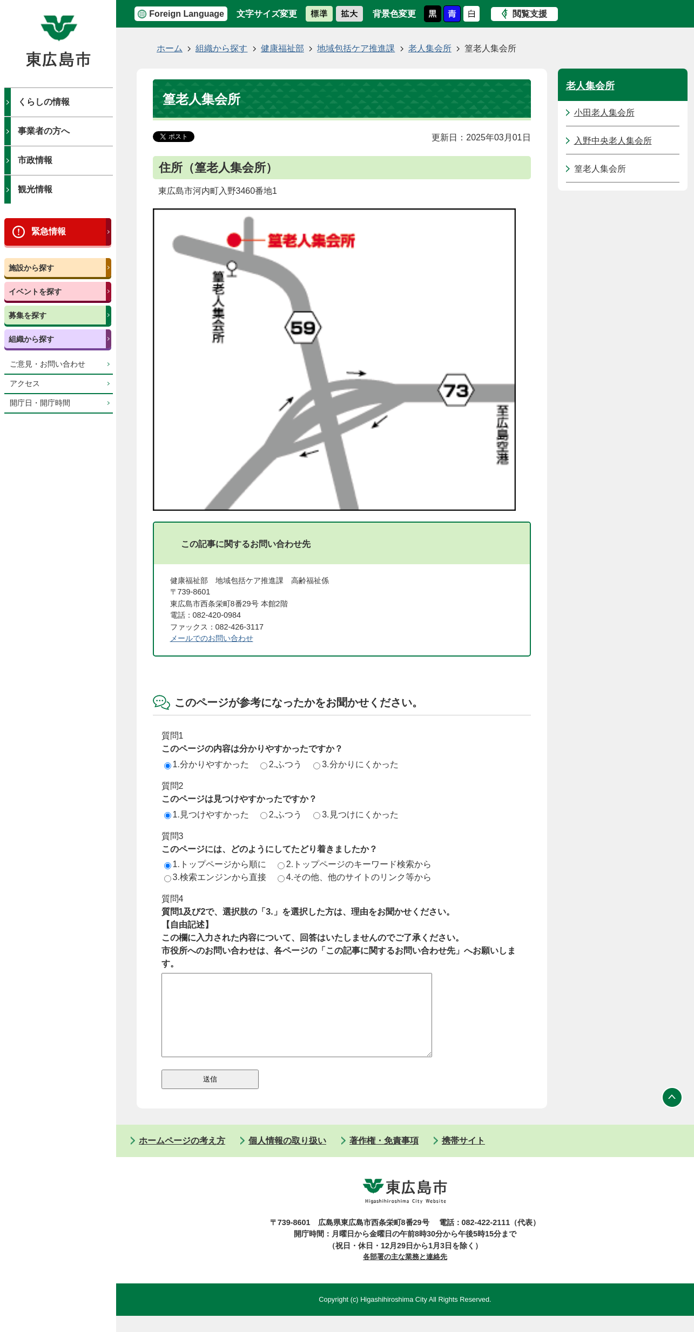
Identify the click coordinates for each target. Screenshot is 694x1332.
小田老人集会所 (604, 112)
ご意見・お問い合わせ (47, 364)
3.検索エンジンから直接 (215, 877)
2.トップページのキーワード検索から (355, 864)
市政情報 (35, 160)
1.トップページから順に (215, 864)
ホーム (170, 48)
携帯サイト (463, 1156)
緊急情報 (48, 231)
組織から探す (31, 339)
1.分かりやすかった (206, 764)
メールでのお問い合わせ (211, 638)
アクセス (25, 384)
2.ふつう (281, 764)
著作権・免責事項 (384, 1156)
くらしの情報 (44, 101)
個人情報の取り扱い (287, 1156)
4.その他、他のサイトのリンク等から (355, 877)
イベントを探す (35, 291)
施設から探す (31, 267)
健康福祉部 (282, 48)
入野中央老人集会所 (613, 140)
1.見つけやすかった (206, 814)
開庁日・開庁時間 (40, 403)
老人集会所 (430, 48)
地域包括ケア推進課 (356, 48)
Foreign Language (186, 13)
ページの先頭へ (672, 1114)
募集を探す (27, 315)
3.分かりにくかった (355, 764)
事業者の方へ (44, 131)
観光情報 (35, 189)
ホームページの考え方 (182, 1156)
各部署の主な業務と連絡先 (405, 1273)
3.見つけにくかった (355, 814)
